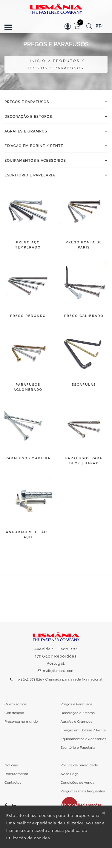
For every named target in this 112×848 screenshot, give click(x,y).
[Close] (104, 812)
